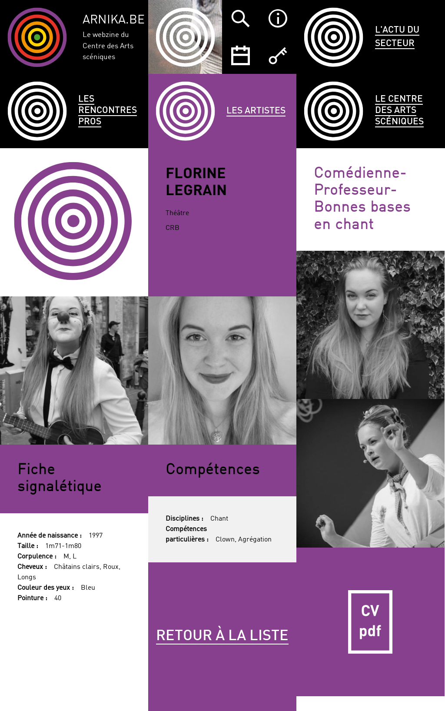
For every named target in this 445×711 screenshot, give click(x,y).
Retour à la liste (222, 636)
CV (370, 622)
